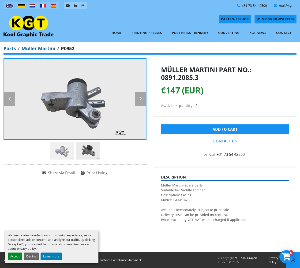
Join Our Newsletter (275, 19)
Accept (15, 256)
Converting (229, 32)
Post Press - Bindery (190, 32)
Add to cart (225, 129)
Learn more (51, 256)
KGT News (257, 32)
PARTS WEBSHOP (235, 19)
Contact (284, 32)
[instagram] (83, 5)
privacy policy (26, 248)
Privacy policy (273, 260)
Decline (31, 256)
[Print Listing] (94, 172)
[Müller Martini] (38, 48)
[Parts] (10, 48)
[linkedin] (75, 5)
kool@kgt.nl (287, 5)
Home (117, 32)
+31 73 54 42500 (254, 5)
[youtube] (68, 5)
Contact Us (225, 141)
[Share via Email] (58, 172)
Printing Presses (146, 32)
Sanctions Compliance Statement (119, 260)
